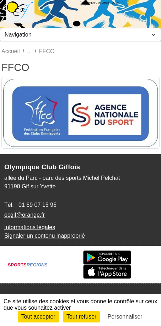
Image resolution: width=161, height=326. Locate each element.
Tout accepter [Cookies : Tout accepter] (38, 317)
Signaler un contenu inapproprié (44, 236)
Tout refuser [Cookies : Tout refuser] (81, 317)
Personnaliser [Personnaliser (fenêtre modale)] (125, 317)
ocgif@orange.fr (24, 215)
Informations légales (29, 227)
